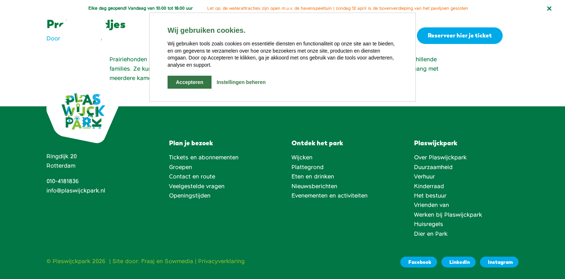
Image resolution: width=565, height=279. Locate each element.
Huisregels (428, 224)
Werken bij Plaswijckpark (448, 214)
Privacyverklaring (221, 261)
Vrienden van (431, 205)
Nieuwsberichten (314, 186)
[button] (514, 35)
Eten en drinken (313, 176)
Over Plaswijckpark (440, 157)
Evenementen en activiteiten (330, 195)
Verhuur (424, 176)
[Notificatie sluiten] (549, 8)
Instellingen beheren (241, 82)
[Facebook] (418, 262)
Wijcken (302, 157)
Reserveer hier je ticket (459, 35)
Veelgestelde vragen (196, 186)
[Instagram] (499, 262)
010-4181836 (62, 181)
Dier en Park (431, 234)
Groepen (180, 167)
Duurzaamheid (433, 167)
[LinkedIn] (458, 262)
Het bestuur (430, 195)
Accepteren (189, 82)
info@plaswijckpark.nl (75, 190)
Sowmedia (179, 261)
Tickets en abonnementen (204, 157)
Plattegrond (308, 167)
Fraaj (148, 261)
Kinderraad (429, 186)
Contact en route (192, 176)
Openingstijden (189, 195)
